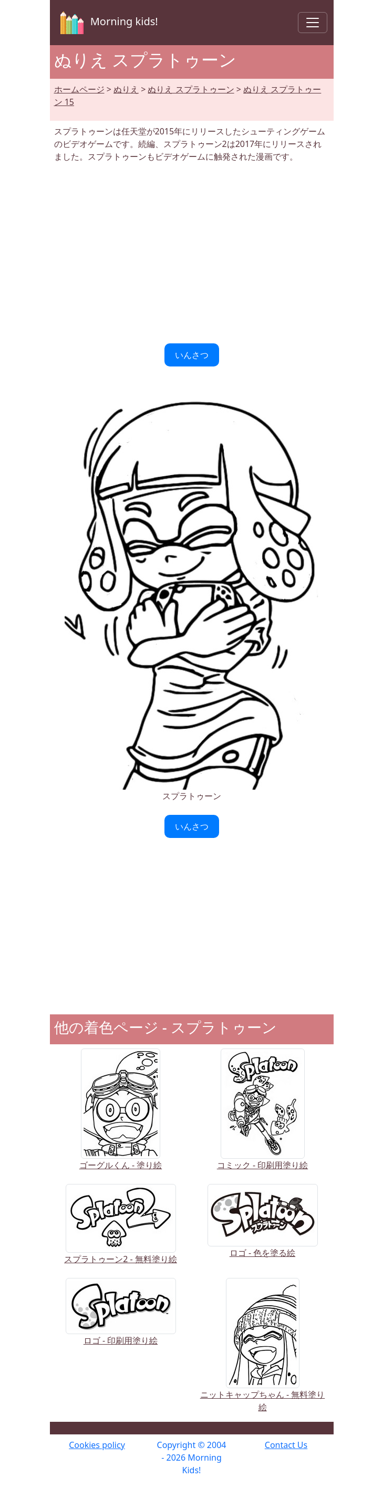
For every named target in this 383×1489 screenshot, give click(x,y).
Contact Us (286, 1445)
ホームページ (79, 89)
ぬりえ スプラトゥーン (191, 89)
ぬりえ (126, 89)
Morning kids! (107, 22)
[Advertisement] (191, 253)
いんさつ (192, 355)
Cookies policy (97, 1445)
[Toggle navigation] (312, 22)
